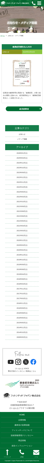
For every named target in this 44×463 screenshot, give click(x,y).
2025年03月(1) (22, 158)
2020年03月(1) (22, 245)
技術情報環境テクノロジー (22, 435)
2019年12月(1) (22, 255)
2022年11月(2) (22, 182)
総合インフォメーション (22, 446)
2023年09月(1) (22, 172)
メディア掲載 (22, 139)
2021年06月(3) (22, 216)
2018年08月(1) (22, 279)
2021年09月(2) (22, 206)
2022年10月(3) (22, 187)
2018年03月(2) (22, 284)
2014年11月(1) (22, 327)
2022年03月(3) (22, 197)
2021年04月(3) (22, 226)
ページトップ (7, 453)
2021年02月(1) (22, 235)
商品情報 (22, 440)
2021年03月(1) (22, 231)
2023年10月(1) (22, 168)
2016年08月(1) (22, 313)
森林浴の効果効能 (22, 425)
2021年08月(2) (22, 211)
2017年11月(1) (22, 289)
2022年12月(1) (22, 177)
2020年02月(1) (22, 250)
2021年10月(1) (22, 201)
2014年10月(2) (22, 332)
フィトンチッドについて (22, 430)
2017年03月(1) (22, 298)
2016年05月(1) (22, 318)
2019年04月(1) (22, 274)
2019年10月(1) (22, 260)
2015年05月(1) (22, 323)
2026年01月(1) (22, 153)
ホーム (2, 36)
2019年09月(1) (22, 264)
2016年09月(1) (22, 308)
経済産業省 (24, 109)
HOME (22, 415)
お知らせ (22, 134)
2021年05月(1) (22, 221)
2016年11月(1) (22, 303)
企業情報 (22, 420)
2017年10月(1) (22, 294)
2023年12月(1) (22, 163)
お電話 (22, 453)
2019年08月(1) (22, 269)
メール (36, 453)
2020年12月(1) (22, 240)
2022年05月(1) (22, 192)
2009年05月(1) (22, 337)
